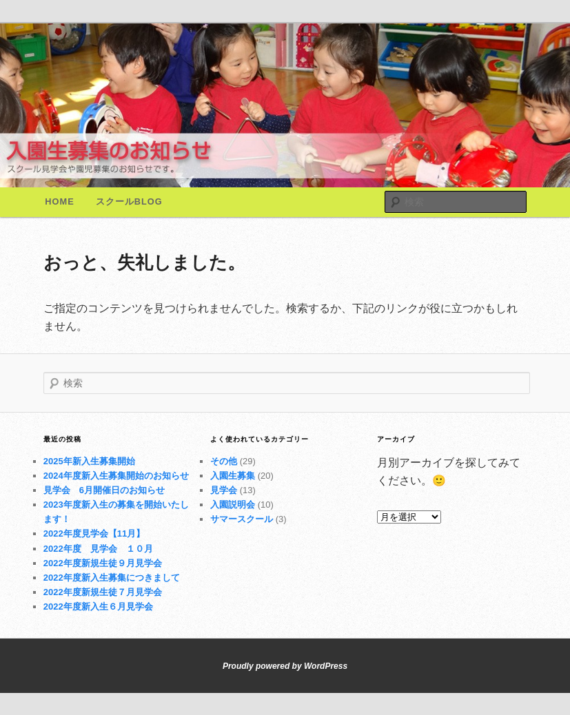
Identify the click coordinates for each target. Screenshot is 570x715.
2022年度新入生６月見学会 (98, 606)
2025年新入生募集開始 (89, 461)
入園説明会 (232, 504)
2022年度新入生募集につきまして (111, 577)
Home (59, 201)
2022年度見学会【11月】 (94, 533)
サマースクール (241, 519)
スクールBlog (129, 201)
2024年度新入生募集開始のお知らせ (116, 475)
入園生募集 (232, 475)
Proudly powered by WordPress (285, 666)
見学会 (223, 490)
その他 (223, 461)
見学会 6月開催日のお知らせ (104, 490)
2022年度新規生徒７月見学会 (102, 592)
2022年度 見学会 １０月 (98, 548)
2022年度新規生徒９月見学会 (102, 563)
